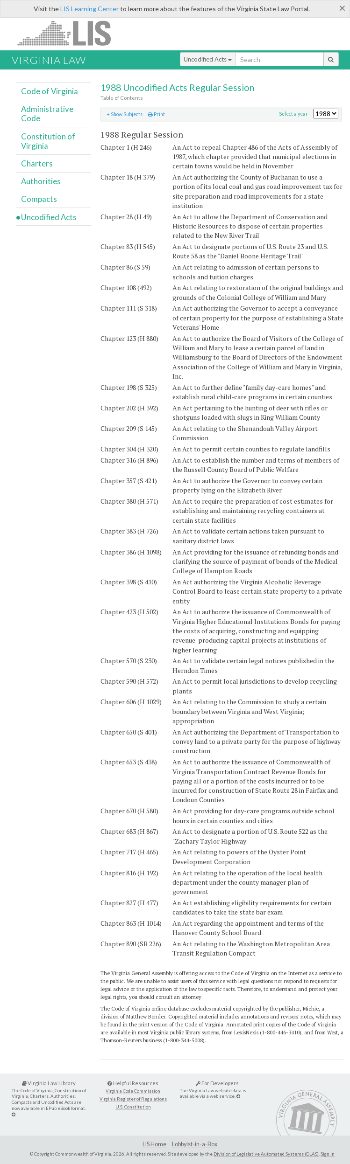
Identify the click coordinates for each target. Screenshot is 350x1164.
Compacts (39, 199)
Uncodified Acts (208, 59)
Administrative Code (47, 113)
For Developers (217, 1083)
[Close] (342, 8)
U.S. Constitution (133, 1106)
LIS (69, 33)
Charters (37, 163)
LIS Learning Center (89, 9)
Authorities (41, 181)
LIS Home (154, 1144)
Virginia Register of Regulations (133, 1099)
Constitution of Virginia (48, 141)
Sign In (328, 1154)
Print (156, 114)
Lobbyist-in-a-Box (194, 1144)
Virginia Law (49, 60)
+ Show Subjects (125, 114)
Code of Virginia (49, 91)
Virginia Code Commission (133, 1091)
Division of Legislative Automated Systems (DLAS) (266, 1154)
